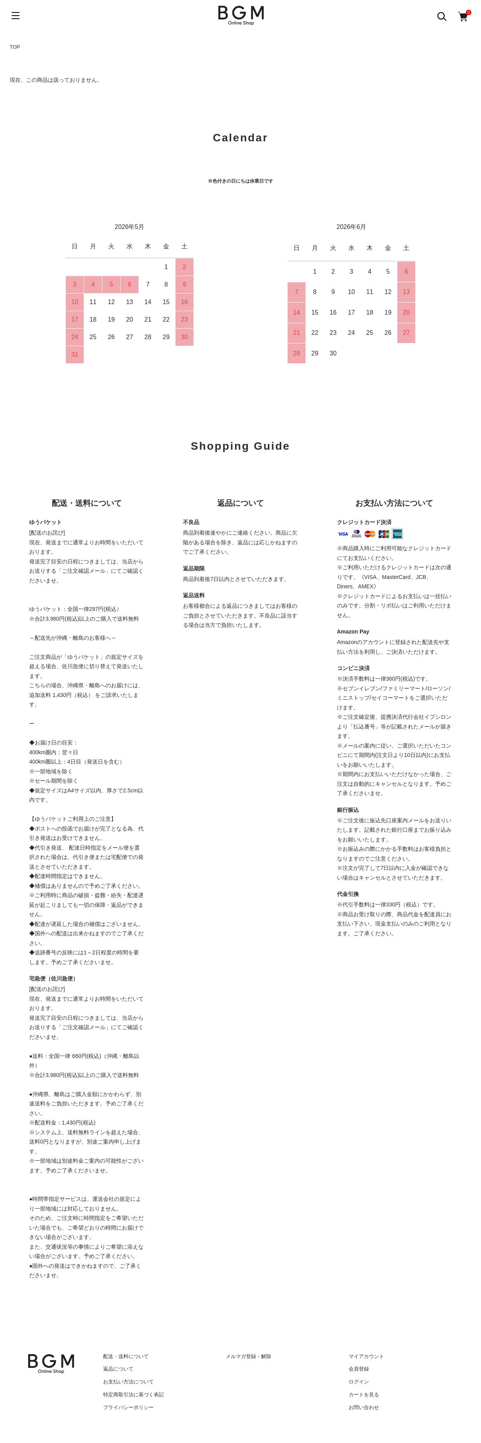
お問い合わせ (364, 1407)
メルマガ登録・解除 (248, 1356)
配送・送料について (126, 1356)
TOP (15, 47)
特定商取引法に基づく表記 (133, 1394)
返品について (118, 1369)
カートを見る (364, 1394)
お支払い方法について (128, 1382)
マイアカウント (366, 1356)
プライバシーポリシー (128, 1407)
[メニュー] (15, 15)
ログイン (359, 1382)
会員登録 (359, 1369)
